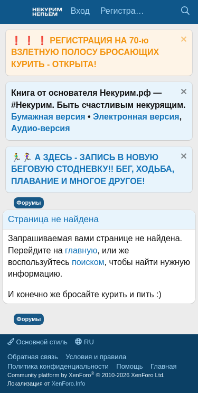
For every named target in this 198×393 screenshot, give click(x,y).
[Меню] (14, 12)
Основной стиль (37, 342)
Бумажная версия (48, 116)
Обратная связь (32, 357)
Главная (163, 366)
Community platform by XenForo (86, 375)
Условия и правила (95, 357)
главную (81, 250)
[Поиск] (185, 11)
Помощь (129, 366)
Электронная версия (136, 116)
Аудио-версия (40, 128)
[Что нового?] (164, 11)
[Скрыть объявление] (182, 40)
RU (84, 342)
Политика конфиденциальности (58, 366)
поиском (88, 262)
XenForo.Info (69, 383)
